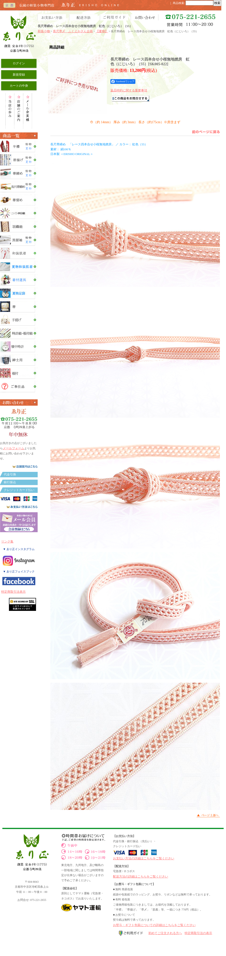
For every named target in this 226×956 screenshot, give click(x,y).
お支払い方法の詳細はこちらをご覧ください (143, 858)
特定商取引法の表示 (198, 933)
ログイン (19, 63)
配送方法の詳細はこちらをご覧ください (140, 876)
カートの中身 (19, 85)
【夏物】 (102, 31)
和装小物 (44, 31)
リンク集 (7, 541)
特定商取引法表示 (13, 591)
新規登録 (19, 74)
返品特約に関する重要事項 (128, 90)
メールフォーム (13, 448)
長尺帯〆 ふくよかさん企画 (73, 31)
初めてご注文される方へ (165, 933)
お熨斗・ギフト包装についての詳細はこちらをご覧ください (154, 925)
